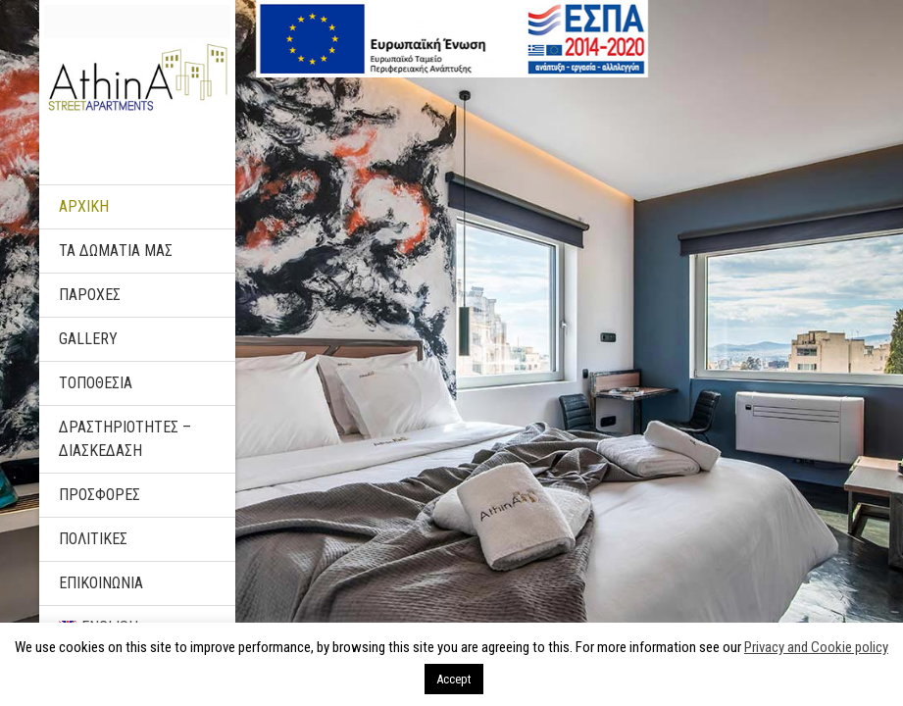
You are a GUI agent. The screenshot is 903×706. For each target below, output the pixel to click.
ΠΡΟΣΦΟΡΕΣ (99, 494)
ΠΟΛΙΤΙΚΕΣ (93, 539)
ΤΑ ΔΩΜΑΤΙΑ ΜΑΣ (116, 250)
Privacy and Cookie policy (816, 647)
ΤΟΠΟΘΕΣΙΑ (95, 383)
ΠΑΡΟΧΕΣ (90, 294)
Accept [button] (454, 679)
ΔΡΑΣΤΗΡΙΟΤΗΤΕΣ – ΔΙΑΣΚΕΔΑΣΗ (125, 439)
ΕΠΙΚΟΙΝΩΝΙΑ (101, 583)
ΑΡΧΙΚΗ (84, 206)
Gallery (88, 338)
